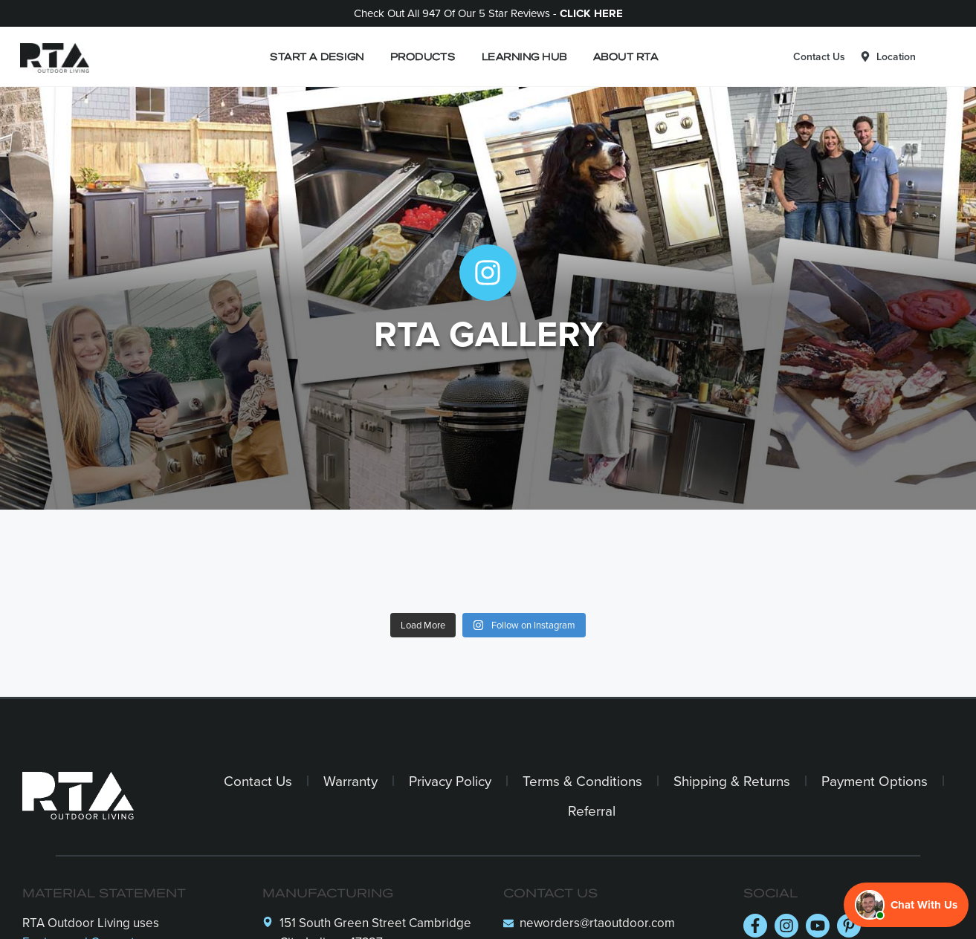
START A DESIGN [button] (316, 56)
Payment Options (874, 780)
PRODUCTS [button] (422, 56)
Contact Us (819, 56)
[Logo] (51, 56)
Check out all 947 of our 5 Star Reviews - (488, 13)
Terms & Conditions (582, 780)
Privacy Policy (450, 780)
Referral (591, 810)
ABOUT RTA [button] (625, 56)
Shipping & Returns (731, 780)
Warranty (350, 780)
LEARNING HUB (523, 56)
